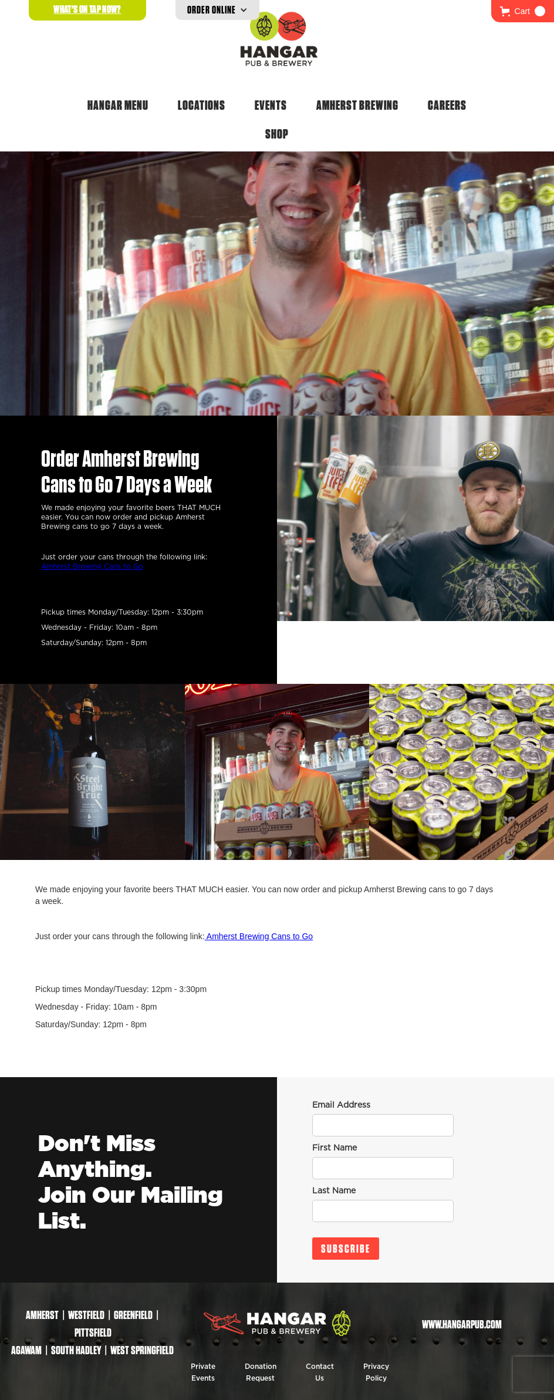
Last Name (334, 1191)
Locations (201, 105)
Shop (277, 133)
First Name (334, 1148)
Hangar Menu (117, 105)
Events (271, 105)
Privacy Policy (376, 1372)
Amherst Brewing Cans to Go (92, 566)
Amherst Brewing (357, 105)
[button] (522, 11)
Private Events (203, 1372)
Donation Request (260, 1372)
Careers (447, 105)
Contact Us (320, 1372)
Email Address (341, 1105)
